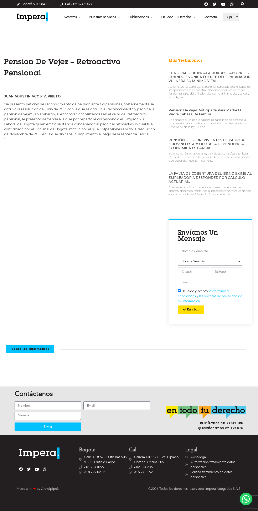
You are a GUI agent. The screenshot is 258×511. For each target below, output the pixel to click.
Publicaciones (140, 17)
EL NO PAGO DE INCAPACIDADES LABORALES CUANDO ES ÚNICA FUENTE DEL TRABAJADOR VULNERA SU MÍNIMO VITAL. (210, 77)
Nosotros (72, 17)
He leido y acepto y (210, 296)
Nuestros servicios (104, 17)
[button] (246, 499)
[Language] (231, 17)
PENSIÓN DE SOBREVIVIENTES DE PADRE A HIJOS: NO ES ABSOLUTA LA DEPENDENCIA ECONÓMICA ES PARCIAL (206, 144)
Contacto (210, 17)
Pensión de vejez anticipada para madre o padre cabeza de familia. (205, 112)
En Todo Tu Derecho (178, 17)
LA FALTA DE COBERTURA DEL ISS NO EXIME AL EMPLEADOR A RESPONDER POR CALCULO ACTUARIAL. (210, 177)
